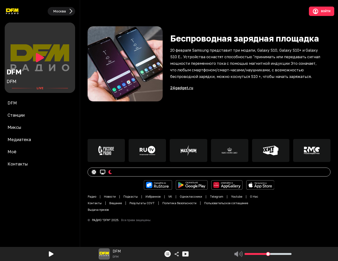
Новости (110, 196)
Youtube (236, 196)
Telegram (216, 196)
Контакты (95, 203)
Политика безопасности (179, 203)
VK (170, 196)
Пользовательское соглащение (226, 203)
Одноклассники (191, 196)
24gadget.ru (181, 87)
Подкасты (130, 196)
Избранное (153, 196)
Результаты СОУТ (142, 203)
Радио (92, 196)
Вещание (115, 203)
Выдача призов (98, 209)
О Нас (254, 196)
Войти (321, 11)
